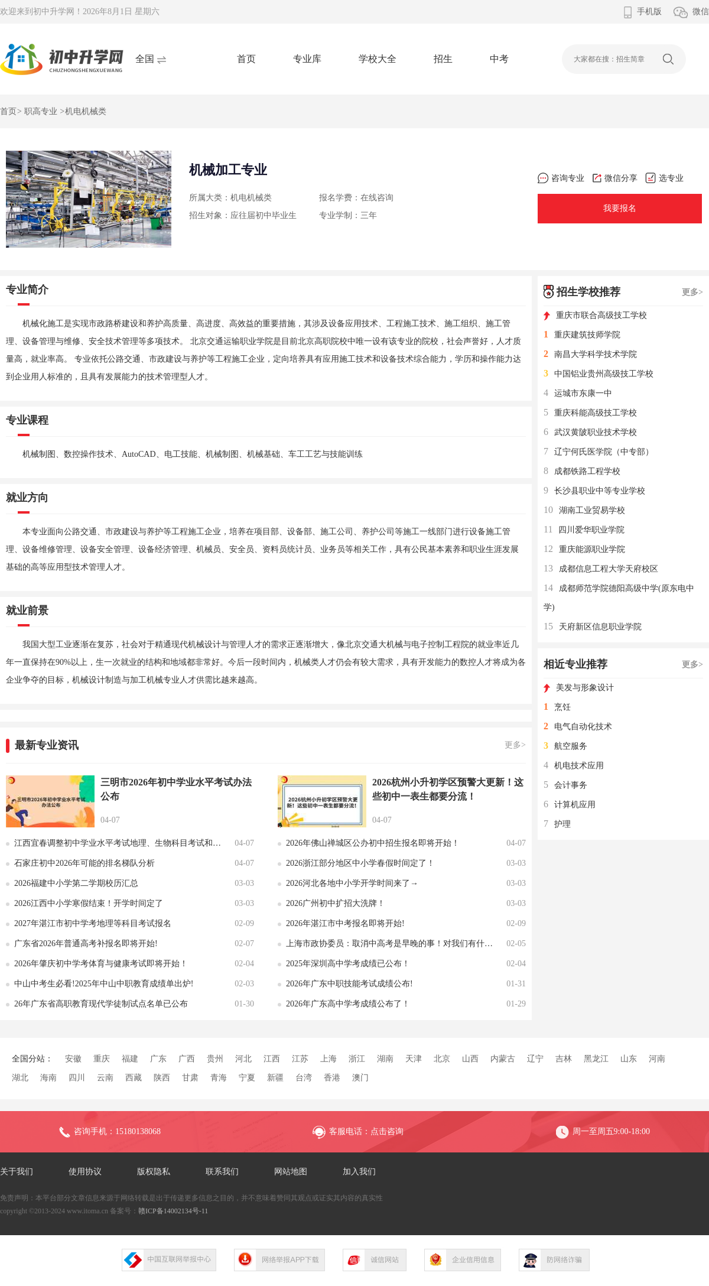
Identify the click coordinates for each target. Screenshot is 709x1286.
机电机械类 (85, 111)
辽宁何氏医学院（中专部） (598, 451)
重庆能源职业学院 (584, 549)
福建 (130, 1058)
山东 (628, 1058)
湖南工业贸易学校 (584, 510)
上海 (328, 1058)
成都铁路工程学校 (582, 471)
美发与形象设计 (579, 687)
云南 (105, 1077)
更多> (515, 745)
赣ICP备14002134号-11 (173, 1211)
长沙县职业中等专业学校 (594, 490)
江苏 (300, 1058)
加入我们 (359, 1171)
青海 (218, 1077)
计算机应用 (570, 804)
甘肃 (190, 1077)
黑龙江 (596, 1058)
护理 (557, 824)
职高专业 (40, 111)
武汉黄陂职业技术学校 (590, 432)
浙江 (357, 1058)
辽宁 (535, 1058)
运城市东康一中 (578, 393)
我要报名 (619, 208)
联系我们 (222, 1171)
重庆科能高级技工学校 (590, 412)
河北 (243, 1058)
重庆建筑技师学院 (582, 334)
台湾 (303, 1077)
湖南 (385, 1058)
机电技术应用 (574, 765)
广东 (158, 1058)
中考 (499, 59)
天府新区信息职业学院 (593, 626)
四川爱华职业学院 (584, 529)
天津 (413, 1058)
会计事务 (565, 785)
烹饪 (557, 707)
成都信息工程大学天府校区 (601, 568)
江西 (272, 1058)
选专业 (664, 178)
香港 (332, 1077)
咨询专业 (561, 178)
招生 (443, 59)
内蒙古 (502, 1058)
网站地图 (290, 1171)
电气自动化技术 (578, 726)
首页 (246, 59)
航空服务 (565, 746)
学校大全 (377, 59)
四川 (77, 1077)
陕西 (162, 1077)
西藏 (133, 1077)
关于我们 (16, 1171)
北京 (442, 1058)
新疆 (275, 1077)
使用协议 (85, 1171)
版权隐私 (153, 1171)
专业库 (307, 59)
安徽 (73, 1058)
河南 (657, 1058)
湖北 (20, 1077)
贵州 (215, 1058)
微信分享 (615, 178)
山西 (470, 1058)
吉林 (563, 1058)
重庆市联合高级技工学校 (595, 315)
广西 (186, 1058)
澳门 (360, 1077)
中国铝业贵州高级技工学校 (598, 373)
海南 (48, 1077)
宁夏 (247, 1077)
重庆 (101, 1058)
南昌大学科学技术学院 (590, 354)
